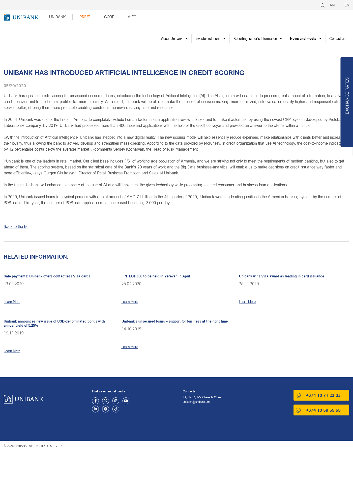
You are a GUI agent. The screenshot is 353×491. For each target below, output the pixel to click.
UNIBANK (57, 16)
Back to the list (16, 226)
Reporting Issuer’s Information (255, 38)
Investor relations (208, 38)
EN (347, 5)
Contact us (337, 38)
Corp (109, 16)
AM (332, 5)
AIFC (132, 16)
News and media (303, 38)
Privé (85, 16)
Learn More (12, 302)
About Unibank (171, 38)
